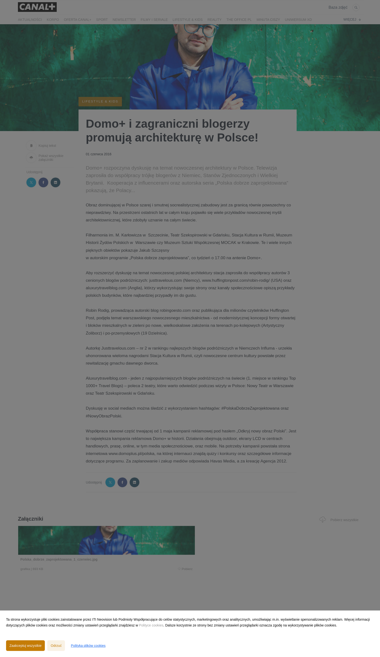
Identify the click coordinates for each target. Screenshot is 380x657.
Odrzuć (56, 646)
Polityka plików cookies (88, 646)
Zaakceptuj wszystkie (25, 646)
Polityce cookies (151, 625)
